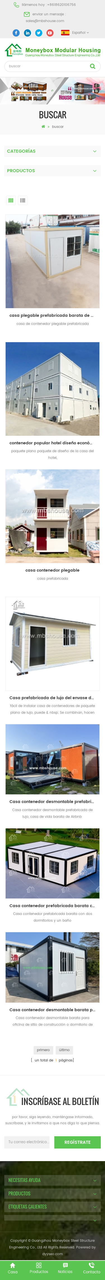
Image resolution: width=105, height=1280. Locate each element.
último (64, 1050)
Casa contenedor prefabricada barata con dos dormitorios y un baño (55, 906)
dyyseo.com (52, 1254)
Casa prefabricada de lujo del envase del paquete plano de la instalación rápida (55, 698)
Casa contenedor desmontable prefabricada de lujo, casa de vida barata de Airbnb (55, 802)
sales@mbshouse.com (45, 21)
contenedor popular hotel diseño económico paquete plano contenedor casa (55, 443)
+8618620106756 (61, 5)
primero (43, 1050)
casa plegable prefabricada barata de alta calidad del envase (55, 315)
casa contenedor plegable (52, 570)
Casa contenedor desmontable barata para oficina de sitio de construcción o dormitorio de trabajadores (55, 1010)
